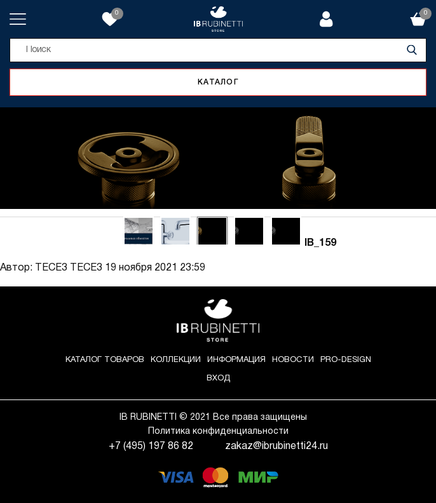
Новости (293, 360)
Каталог (218, 82)
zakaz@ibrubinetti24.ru (276, 446)
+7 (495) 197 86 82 (151, 446)
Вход (218, 378)
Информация (236, 360)
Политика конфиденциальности (218, 431)
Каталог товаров (104, 360)
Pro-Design (345, 360)
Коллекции (176, 360)
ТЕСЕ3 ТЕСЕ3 (68, 268)
